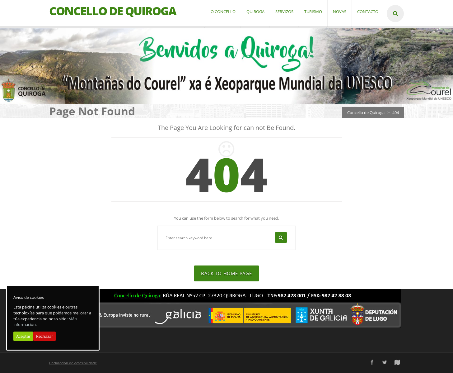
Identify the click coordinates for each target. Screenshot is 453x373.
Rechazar (44, 336)
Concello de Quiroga (366, 112)
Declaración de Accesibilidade (73, 363)
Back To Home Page (226, 273)
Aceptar (23, 336)
